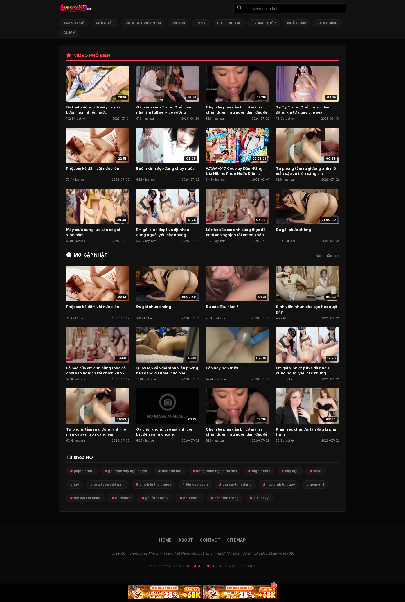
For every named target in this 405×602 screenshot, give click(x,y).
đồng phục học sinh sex (216, 471)
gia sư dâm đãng (237, 484)
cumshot (122, 498)
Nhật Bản (296, 23)
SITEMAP (236, 540)
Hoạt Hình (327, 23)
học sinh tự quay (280, 484)
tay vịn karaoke (87, 498)
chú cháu (191, 498)
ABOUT (185, 540)
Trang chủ (74, 23)
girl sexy (261, 498)
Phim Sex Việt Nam (143, 23)
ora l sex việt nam (109, 484)
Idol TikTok (228, 23)
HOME (165, 540)
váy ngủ (291, 471)
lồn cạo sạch (197, 484)
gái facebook (156, 498)
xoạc (317, 471)
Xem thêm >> (327, 255)
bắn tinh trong (226, 498)
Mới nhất (105, 23)
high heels (261, 471)
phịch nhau (83, 471)
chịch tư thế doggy (155, 484)
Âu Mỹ (69, 33)
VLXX (201, 23)
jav (76, 484)
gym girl (317, 484)
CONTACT (210, 540)
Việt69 (178, 23)
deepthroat (171, 471)
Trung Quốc (264, 23)
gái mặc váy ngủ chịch (127, 471)
